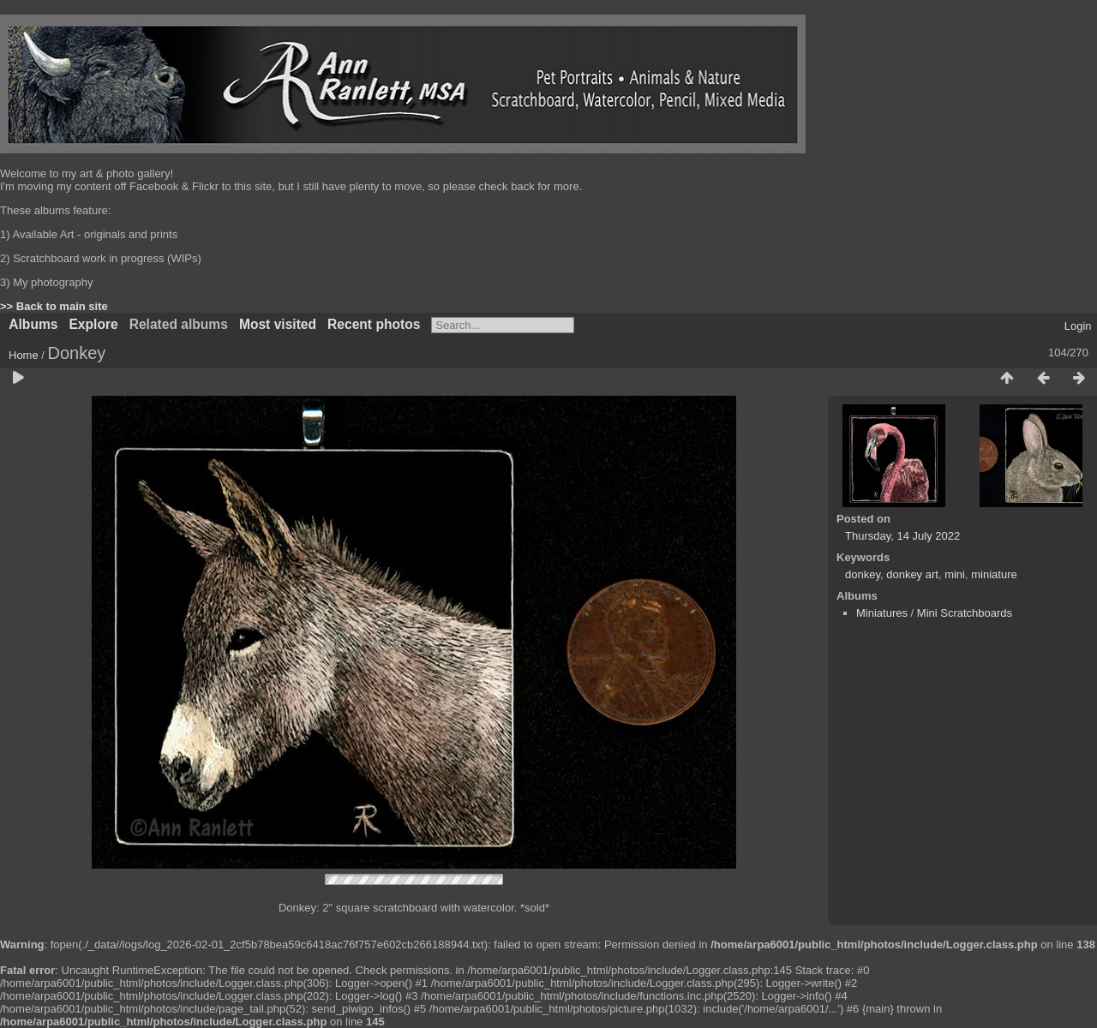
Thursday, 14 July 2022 (902, 535)
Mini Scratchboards (964, 613)
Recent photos (373, 324)
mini (954, 574)
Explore (93, 324)
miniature (993, 574)
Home (24, 355)
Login (1078, 326)
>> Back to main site (54, 306)
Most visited (277, 324)
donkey (862, 574)
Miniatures (882, 613)
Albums (33, 324)
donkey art (912, 574)
